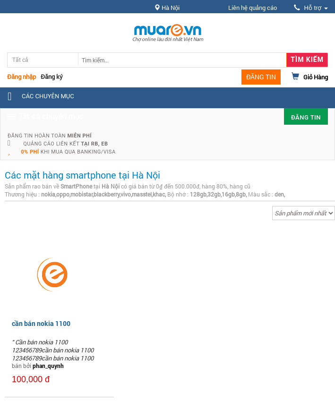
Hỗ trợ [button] (311, 7)
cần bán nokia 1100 (41, 323)
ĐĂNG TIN (261, 76)
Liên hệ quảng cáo (252, 7)
